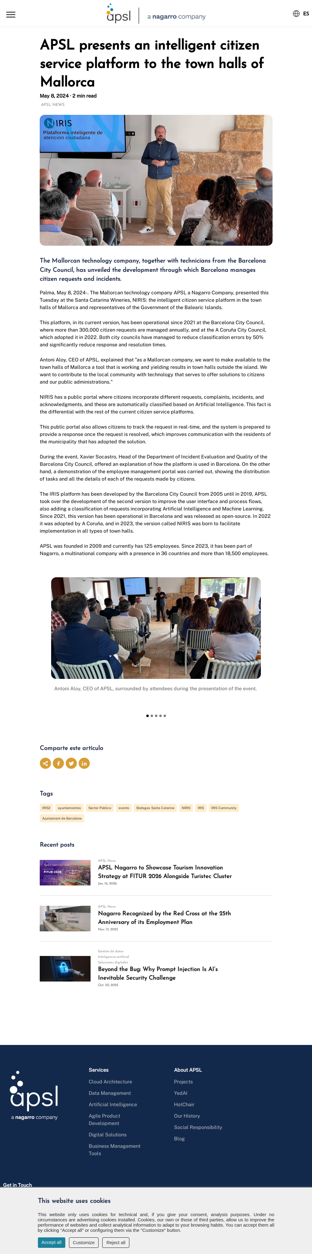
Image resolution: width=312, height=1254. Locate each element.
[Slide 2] (152, 716)
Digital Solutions (108, 1135)
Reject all (115, 1242)
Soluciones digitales (113, 962)
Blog (179, 1139)
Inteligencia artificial (113, 957)
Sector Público (99, 808)
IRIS (201, 808)
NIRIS (186, 808)
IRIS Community (224, 808)
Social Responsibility (198, 1127)
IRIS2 (46, 808)
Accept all (52, 1242)
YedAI (181, 1093)
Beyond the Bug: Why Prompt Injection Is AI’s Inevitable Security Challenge (158, 974)
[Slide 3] (156, 716)
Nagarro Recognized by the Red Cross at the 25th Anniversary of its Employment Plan (164, 918)
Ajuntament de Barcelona (62, 818)
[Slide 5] (165, 716)
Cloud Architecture (110, 1082)
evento (124, 808)
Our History (187, 1116)
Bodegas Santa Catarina (155, 808)
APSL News (53, 105)
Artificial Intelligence (113, 1104)
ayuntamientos (69, 808)
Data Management (110, 1093)
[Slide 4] (160, 716)
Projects (183, 1082)
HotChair (184, 1104)
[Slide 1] (147, 716)
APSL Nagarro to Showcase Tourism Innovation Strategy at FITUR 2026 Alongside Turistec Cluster (165, 872)
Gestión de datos (111, 951)
